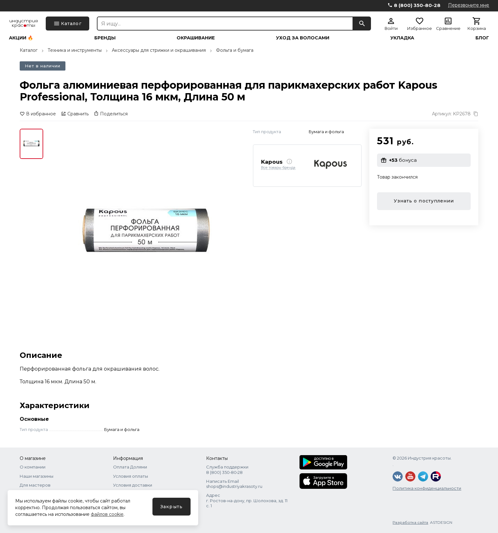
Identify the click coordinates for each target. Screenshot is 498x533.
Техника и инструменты (75, 50)
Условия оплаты (130, 476)
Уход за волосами (302, 38)
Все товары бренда (278, 168)
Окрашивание (196, 38)
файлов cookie (107, 514)
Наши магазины (36, 476)
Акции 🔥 (21, 38)
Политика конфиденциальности (427, 488)
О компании (32, 466)
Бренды (105, 38)
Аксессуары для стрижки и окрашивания (159, 50)
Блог (482, 38)
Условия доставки (132, 485)
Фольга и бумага (234, 50)
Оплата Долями (130, 466)
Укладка (402, 38)
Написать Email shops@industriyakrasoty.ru (234, 484)
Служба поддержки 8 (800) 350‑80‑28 (227, 469)
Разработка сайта (410, 522)
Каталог (28, 50)
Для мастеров (35, 485)
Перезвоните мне (468, 5)
